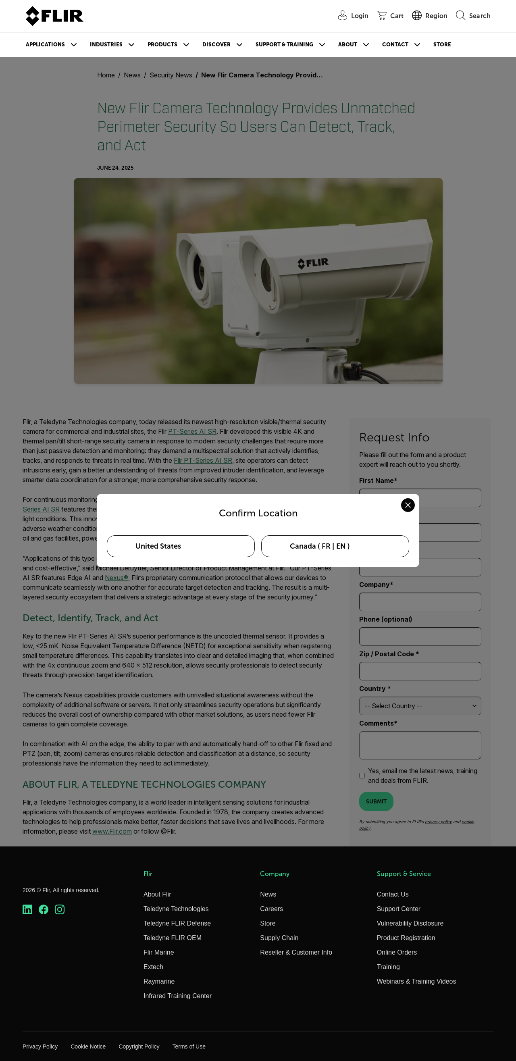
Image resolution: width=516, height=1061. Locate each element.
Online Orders (397, 952)
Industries (106, 45)
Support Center (399, 908)
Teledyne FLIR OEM (173, 937)
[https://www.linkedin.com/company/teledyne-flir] (27, 910)
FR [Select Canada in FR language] (326, 546)
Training (388, 966)
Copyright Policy (139, 1046)
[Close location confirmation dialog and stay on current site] (408, 505)
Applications (45, 45)
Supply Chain (279, 937)
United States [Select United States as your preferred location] (158, 546)
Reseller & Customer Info (296, 952)
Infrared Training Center (178, 995)
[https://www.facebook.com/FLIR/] (43, 910)
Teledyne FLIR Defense (177, 923)
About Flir (157, 894)
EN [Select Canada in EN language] (341, 546)
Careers (271, 908)
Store (442, 45)
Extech (153, 966)
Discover (216, 45)
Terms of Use (188, 1046)
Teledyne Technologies (176, 908)
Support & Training (284, 45)
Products (162, 45)
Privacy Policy (40, 1046)
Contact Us (393, 894)
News (268, 894)
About (347, 45)
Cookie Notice (88, 1046)
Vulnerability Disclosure (410, 923)
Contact (395, 45)
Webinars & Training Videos (416, 981)
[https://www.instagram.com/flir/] (59, 910)
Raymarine (159, 981)
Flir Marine (159, 952)
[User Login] (349, 16)
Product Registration (406, 937)
